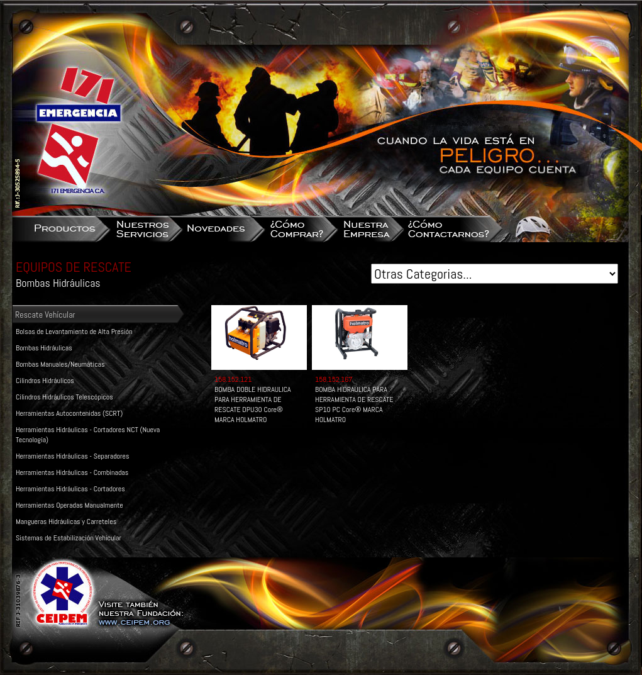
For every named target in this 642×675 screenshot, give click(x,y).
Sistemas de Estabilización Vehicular (68, 538)
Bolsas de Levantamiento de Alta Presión (74, 331)
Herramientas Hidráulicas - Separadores (72, 456)
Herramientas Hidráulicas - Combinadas (72, 472)
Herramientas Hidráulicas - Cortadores (70, 489)
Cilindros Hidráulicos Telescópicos (64, 397)
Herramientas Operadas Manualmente (69, 505)
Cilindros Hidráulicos (45, 381)
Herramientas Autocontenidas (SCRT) (69, 413)
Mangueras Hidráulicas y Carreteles (66, 521)
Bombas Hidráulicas (44, 348)
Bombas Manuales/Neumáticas (60, 364)
